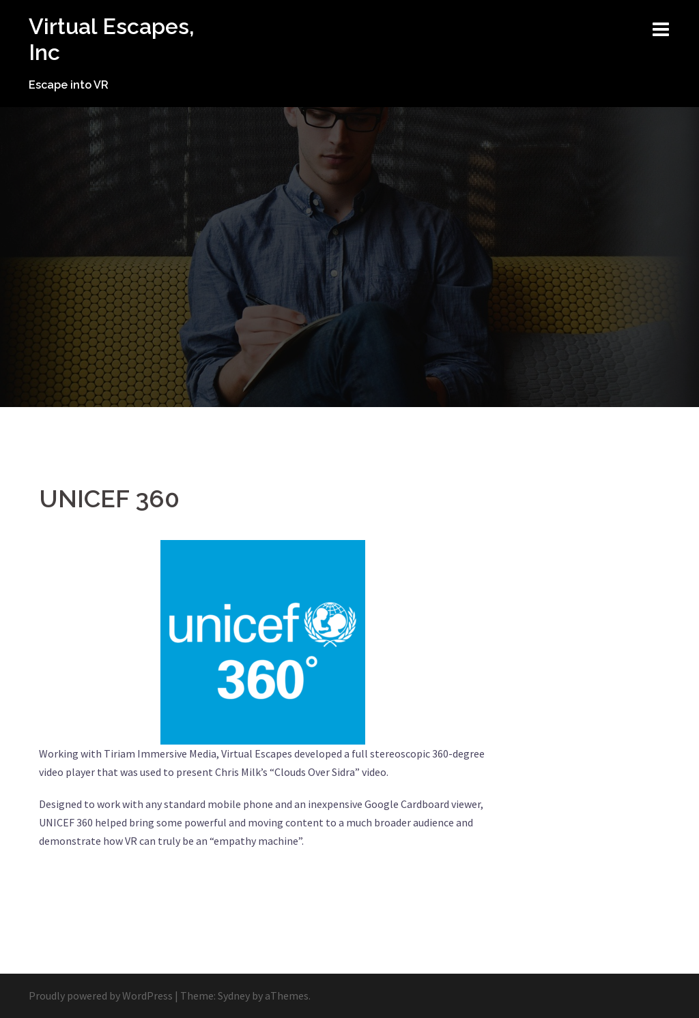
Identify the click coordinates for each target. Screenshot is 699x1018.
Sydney (234, 995)
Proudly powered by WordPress (101, 995)
